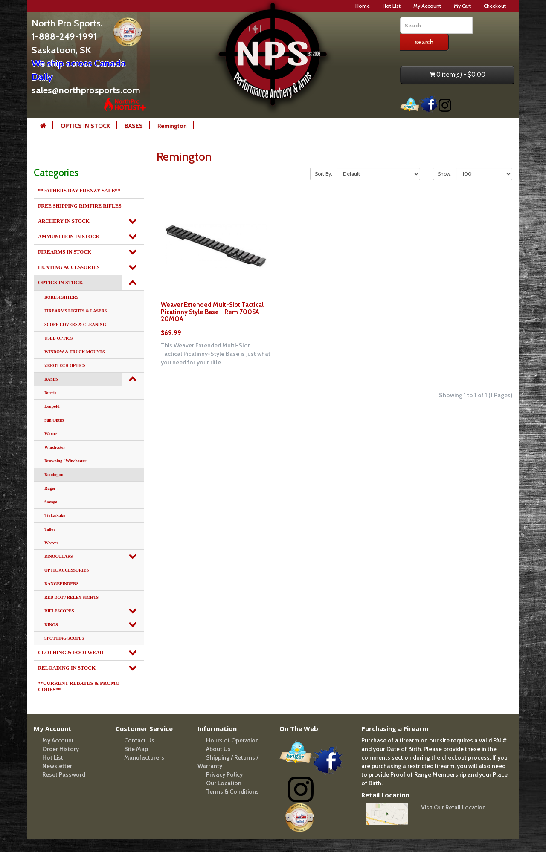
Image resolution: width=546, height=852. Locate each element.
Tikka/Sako (54, 515)
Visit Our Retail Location (453, 807)
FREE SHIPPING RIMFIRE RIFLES (80, 206)
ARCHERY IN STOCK (64, 221)
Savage (50, 502)
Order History (60, 749)
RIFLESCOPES (59, 611)
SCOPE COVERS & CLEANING (75, 324)
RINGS (51, 624)
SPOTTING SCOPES (64, 638)
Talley (49, 529)
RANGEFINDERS (61, 583)
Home (362, 6)
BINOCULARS (58, 556)
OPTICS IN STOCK (85, 126)
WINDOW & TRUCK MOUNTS (74, 351)
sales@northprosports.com (86, 90)
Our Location (223, 783)
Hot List (392, 6)
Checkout (495, 6)
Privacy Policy (224, 774)
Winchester (54, 447)
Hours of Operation (232, 740)
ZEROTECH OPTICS (64, 365)
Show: (445, 173)
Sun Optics (54, 420)
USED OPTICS (58, 338)
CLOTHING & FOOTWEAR (70, 653)
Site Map (136, 749)
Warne (50, 433)
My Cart (462, 6)
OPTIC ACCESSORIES (66, 570)
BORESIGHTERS (61, 297)
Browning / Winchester (65, 461)
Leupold (52, 406)
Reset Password (63, 774)
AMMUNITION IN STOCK (69, 237)
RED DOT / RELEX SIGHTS (71, 597)
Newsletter (57, 766)
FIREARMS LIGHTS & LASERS (75, 311)
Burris (50, 392)
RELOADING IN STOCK (67, 668)
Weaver (51, 542)
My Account (427, 6)
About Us (218, 749)
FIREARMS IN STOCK (64, 252)
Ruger (50, 488)
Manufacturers (144, 757)
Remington (172, 126)
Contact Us (139, 740)
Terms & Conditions (232, 791)
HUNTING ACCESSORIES (68, 267)
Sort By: (323, 173)
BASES (134, 126)
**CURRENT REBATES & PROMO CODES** (78, 686)
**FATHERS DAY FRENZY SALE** (79, 191)
